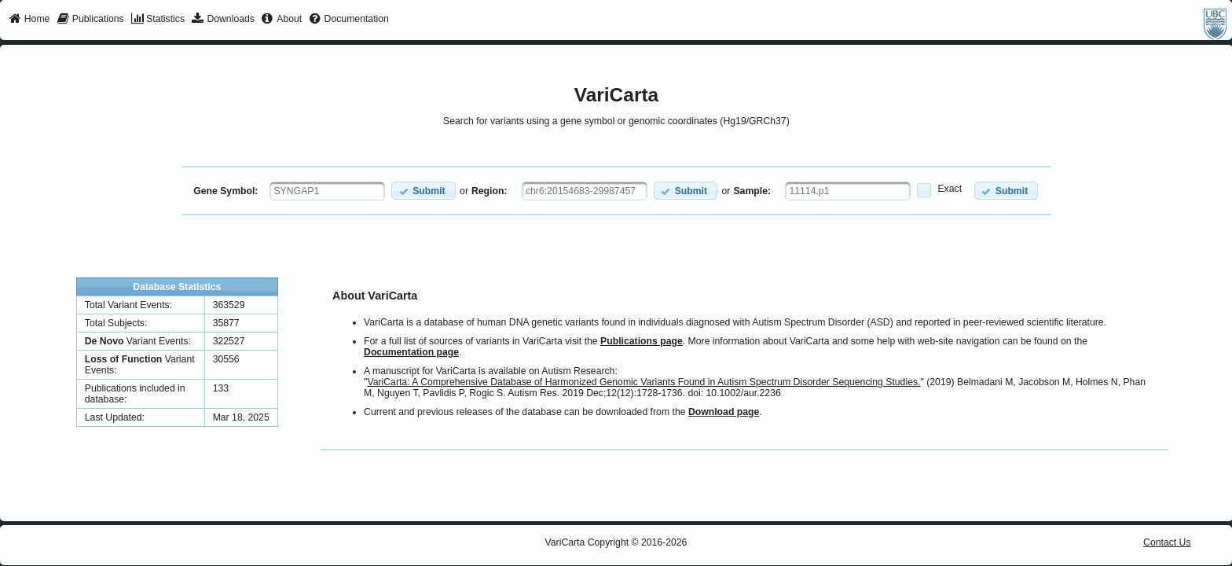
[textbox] (327, 191)
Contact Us (1167, 542)
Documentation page (411, 352)
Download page (723, 411)
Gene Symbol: (225, 191)
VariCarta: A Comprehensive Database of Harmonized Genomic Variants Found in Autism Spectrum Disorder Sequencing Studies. (643, 382)
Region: (489, 191)
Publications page (641, 341)
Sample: (752, 191)
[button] (423, 191)
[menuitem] (29, 20)
